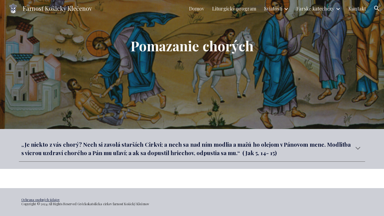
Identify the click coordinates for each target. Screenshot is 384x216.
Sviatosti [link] (273, 8)
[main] (192, 64)
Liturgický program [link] (234, 8)
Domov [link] (196, 8)
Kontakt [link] (357, 8)
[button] (377, 8)
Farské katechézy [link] (315, 8)
